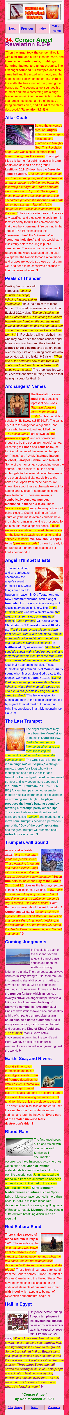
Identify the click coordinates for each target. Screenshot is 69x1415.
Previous (27, 28)
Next (12, 28)
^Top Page (15, 1407)
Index (42, 28)
